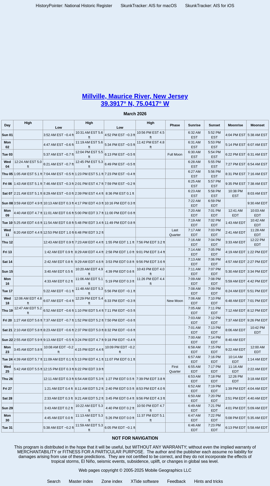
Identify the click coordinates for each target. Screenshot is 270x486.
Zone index (112, 481)
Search (53, 481)
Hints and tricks (208, 481)
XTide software (145, 481)
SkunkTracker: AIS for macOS (148, 5)
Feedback (176, 481)
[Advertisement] (135, 51)
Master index (81, 481)
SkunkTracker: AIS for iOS (209, 5)
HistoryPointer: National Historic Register (74, 5)
